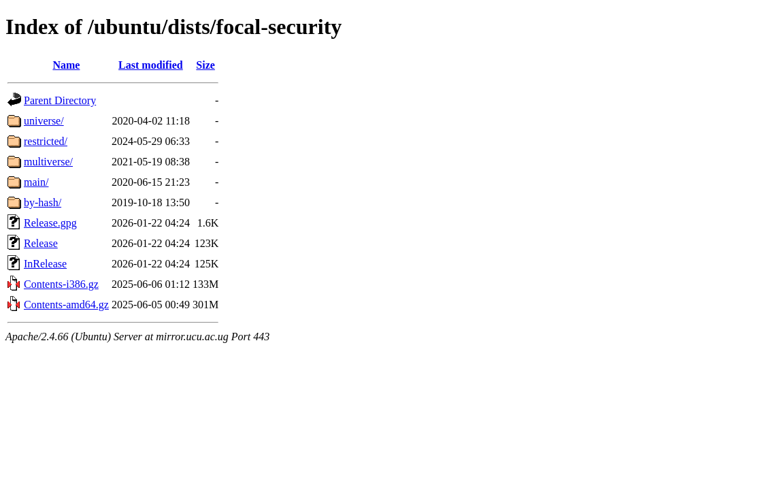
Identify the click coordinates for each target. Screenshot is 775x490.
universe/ (44, 121)
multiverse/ (48, 161)
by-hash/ (42, 202)
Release (41, 243)
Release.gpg (50, 223)
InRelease (45, 264)
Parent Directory (60, 100)
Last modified (150, 65)
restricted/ (45, 141)
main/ (36, 182)
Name (66, 65)
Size (205, 65)
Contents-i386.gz (61, 284)
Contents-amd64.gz (66, 304)
